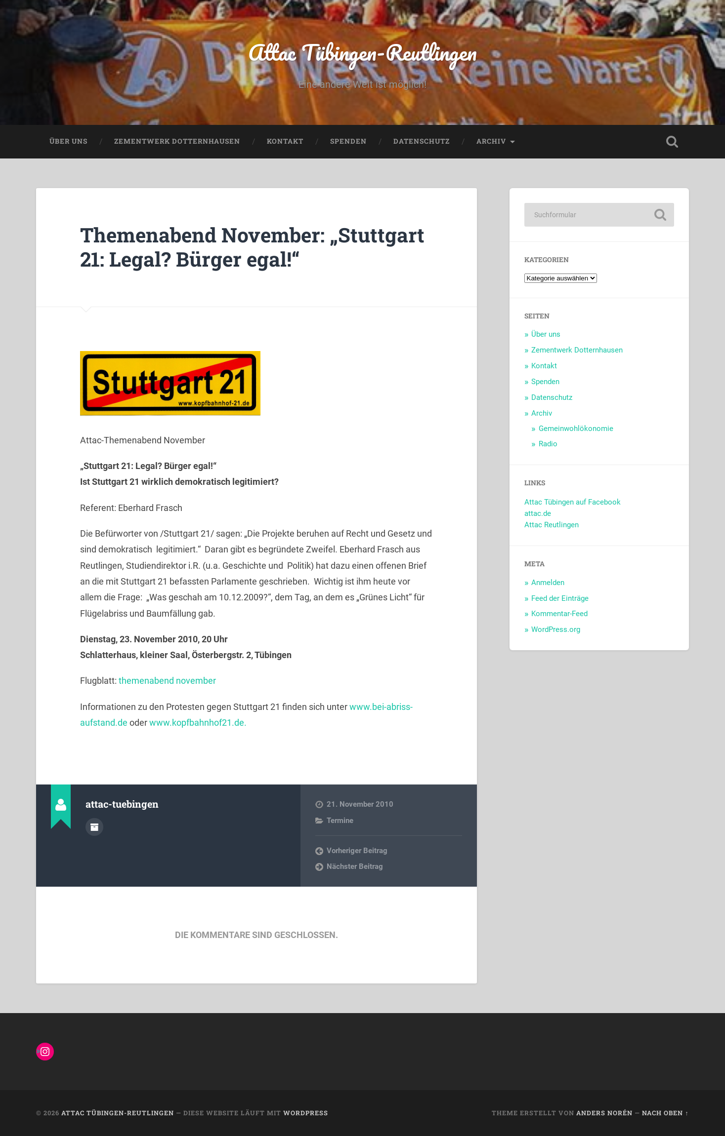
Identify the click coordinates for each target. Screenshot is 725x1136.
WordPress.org (555, 629)
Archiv (491, 141)
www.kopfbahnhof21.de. (198, 722)
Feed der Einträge (560, 598)
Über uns (68, 141)
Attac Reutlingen (551, 524)
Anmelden (547, 582)
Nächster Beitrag (355, 866)
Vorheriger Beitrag (357, 850)
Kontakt (285, 141)
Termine (340, 820)
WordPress (305, 1113)
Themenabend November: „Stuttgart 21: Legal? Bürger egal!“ (252, 247)
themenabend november (167, 680)
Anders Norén (604, 1113)
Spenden (348, 141)
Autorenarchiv (94, 827)
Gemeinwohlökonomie (576, 428)
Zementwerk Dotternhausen (177, 141)
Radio (548, 443)
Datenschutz (421, 141)
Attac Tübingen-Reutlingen (362, 52)
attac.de (537, 513)
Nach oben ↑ (665, 1113)
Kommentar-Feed (559, 613)
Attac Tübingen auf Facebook (572, 502)
